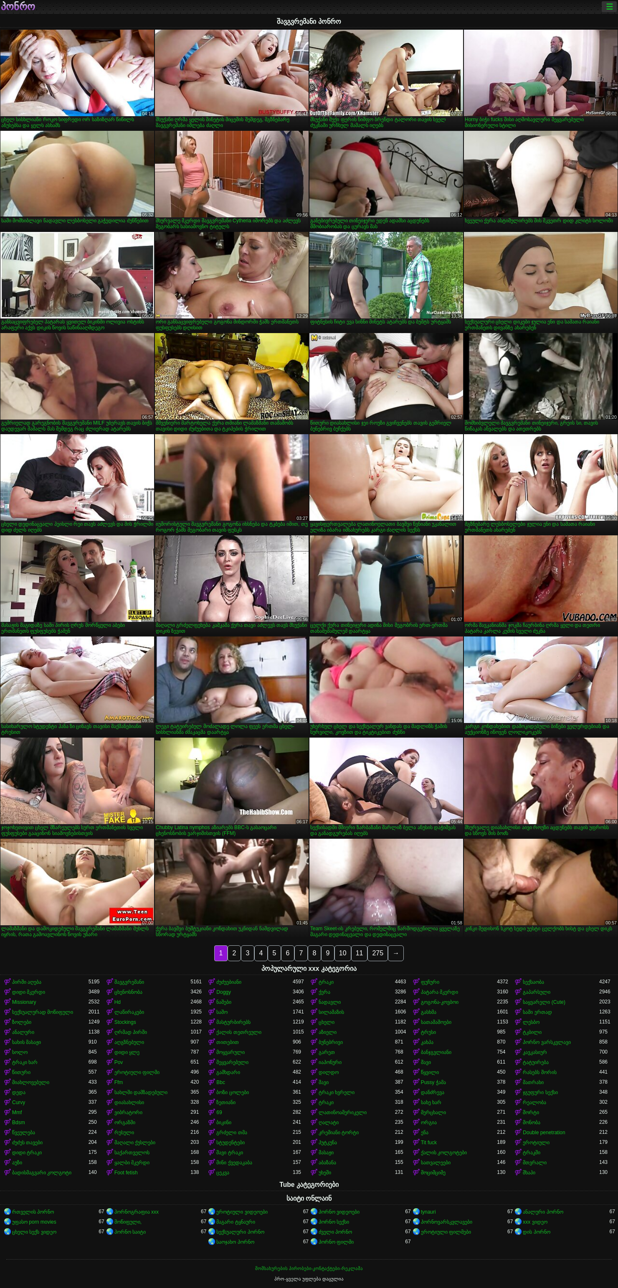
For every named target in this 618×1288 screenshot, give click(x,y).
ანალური (23, 1032)
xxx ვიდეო (535, 1222)
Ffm (118, 1082)
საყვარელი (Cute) (544, 1002)
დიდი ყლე (126, 1052)
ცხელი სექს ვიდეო (34, 1232)
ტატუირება (536, 1062)
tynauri (428, 1212)
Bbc (220, 1082)
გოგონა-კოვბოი (439, 1002)
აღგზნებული (129, 1042)
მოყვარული (230, 1052)
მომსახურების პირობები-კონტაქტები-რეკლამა (309, 1268)
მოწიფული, (128, 1222)
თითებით (227, 1042)
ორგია (429, 1122)
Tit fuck (429, 1142)
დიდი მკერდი (28, 992)
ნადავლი (330, 1002)
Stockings (125, 1022)
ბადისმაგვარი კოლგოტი (41, 1173)
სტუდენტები (230, 1142)
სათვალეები (436, 1163)
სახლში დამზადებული (140, 1092)
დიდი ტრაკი (27, 1153)
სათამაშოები (436, 1022)
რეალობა (534, 1102)
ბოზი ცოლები (232, 1092)
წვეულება (23, 1132)
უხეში (325, 1173)
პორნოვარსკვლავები (446, 1222)
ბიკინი (223, 1122)
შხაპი (529, 1173)
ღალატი (329, 1122)
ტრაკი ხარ (25, 1062)
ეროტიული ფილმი (137, 1072)
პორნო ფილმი (336, 1242)
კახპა (427, 1042)
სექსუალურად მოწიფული (42, 1012)
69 (219, 1112)
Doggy (223, 992)
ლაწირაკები (129, 1012)
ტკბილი (532, 1032)
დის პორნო (536, 1232)
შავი (426, 1062)
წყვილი (430, 1072)
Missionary (24, 1002)
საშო (222, 1012)
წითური (21, 1072)
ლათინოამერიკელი (343, 1112)
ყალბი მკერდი (131, 1163)
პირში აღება (26, 982)
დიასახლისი (129, 1102)
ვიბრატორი (128, 1112)
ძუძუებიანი (228, 982)
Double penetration (544, 1132)
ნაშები (223, 1002)
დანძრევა (432, 1092)
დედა (18, 1092)
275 (377, 953)
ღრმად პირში (130, 1032)
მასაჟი (326, 1153)
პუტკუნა (328, 1142)
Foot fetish (126, 1173)
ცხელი (326, 1022)
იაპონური (330, 1062)
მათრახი (533, 1082)
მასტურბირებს (233, 1022)
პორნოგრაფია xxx (136, 1212)
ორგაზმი (124, 1122)
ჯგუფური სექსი (540, 1092)
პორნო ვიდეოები (339, 1212)
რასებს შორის (539, 1072)
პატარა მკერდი (439, 992)
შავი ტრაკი (229, 1153)
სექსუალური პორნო (240, 1232)
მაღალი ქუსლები (134, 1142)
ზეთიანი (226, 1102)
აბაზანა (327, 1163)
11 (359, 953)
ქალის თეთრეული (238, 1032)
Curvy (18, 1102)
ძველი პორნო (335, 1232)
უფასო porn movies (34, 1222)
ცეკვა (222, 1173)
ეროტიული (536, 1142)
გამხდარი (228, 1072)
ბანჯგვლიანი (436, 1052)
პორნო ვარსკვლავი (546, 1042)
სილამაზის (331, 1012)
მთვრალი (535, 1163)
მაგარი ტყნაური (235, 1222)
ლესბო (531, 1022)
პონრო (18, 6)
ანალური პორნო (543, 1212)
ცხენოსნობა (128, 992)
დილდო (329, 1072)
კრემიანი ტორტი (339, 1132)
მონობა (531, 1122)
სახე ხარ (431, 1102)
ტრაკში (531, 1153)
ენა (424, 1132)
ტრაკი (326, 982)
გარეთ (327, 1052)
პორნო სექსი (334, 1222)
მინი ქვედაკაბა (234, 1163)
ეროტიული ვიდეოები (241, 1212)
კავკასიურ (535, 1052)
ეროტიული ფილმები (446, 1232)
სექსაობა (533, 982)
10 (343, 953)
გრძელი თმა (231, 1132)
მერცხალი (433, 1112)
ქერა (324, 992)
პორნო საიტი (130, 1232)
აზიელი (328, 1032)
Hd (117, 1002)
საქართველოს (131, 1153)
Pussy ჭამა (433, 1082)
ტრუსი (428, 1032)
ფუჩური (430, 982)
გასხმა (428, 1012)
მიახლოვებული (30, 1082)
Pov (118, 1062)
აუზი (17, 1163)
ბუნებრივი (331, 1042)
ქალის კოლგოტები (444, 1153)
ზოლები (21, 1022)
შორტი (531, 1112)
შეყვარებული (232, 1062)
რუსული (124, 1132)
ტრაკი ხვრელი (337, 1092)
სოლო (20, 1052)
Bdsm (18, 1122)
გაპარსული (536, 992)
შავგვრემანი (129, 982)
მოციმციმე (433, 1173)
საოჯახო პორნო (235, 1242)
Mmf (17, 1112)
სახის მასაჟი (26, 1042)
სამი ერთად (537, 1012)
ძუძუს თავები (27, 1142)
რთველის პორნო (33, 1212)
